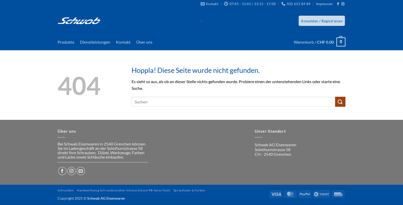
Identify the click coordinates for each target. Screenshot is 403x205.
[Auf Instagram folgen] (342, 4)
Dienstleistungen (95, 42)
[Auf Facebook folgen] (338, 4)
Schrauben (66, 190)
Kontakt (123, 42)
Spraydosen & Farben (189, 190)
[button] (322, 21)
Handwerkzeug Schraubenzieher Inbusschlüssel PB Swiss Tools (123, 190)
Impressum (324, 4)
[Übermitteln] (340, 102)
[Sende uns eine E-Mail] (81, 171)
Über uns (144, 42)
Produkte (66, 42)
